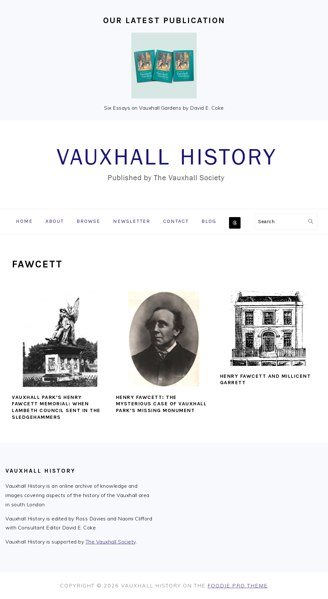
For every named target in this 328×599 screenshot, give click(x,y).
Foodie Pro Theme (238, 585)
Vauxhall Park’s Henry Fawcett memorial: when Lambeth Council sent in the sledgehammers (56, 407)
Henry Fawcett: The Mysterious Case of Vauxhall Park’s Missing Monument (161, 404)
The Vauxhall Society (111, 541)
